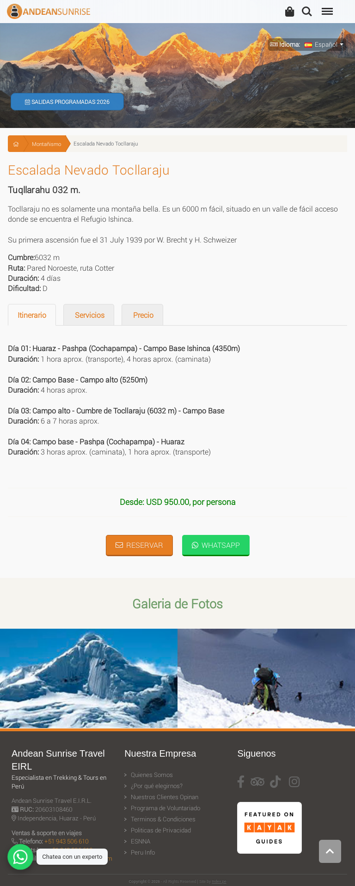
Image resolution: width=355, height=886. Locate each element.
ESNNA (140, 841)
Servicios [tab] (88, 315)
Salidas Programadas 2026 (67, 101)
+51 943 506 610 (66, 841)
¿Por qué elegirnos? (157, 786)
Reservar (139, 545)
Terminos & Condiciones (163, 819)
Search (307, 11)
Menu (326, 6)
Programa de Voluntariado (165, 808)
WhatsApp (216, 545)
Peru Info (143, 852)
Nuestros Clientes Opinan (164, 797)
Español (321, 44)
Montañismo (46, 143)
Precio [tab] (142, 315)
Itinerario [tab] (32, 315)
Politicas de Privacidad (161, 830)
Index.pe (219, 882)
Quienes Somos (152, 775)
